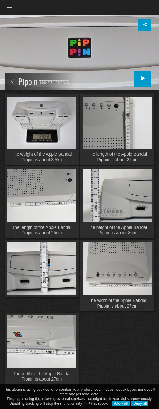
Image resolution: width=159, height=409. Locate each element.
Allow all (121, 403)
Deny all (140, 403)
